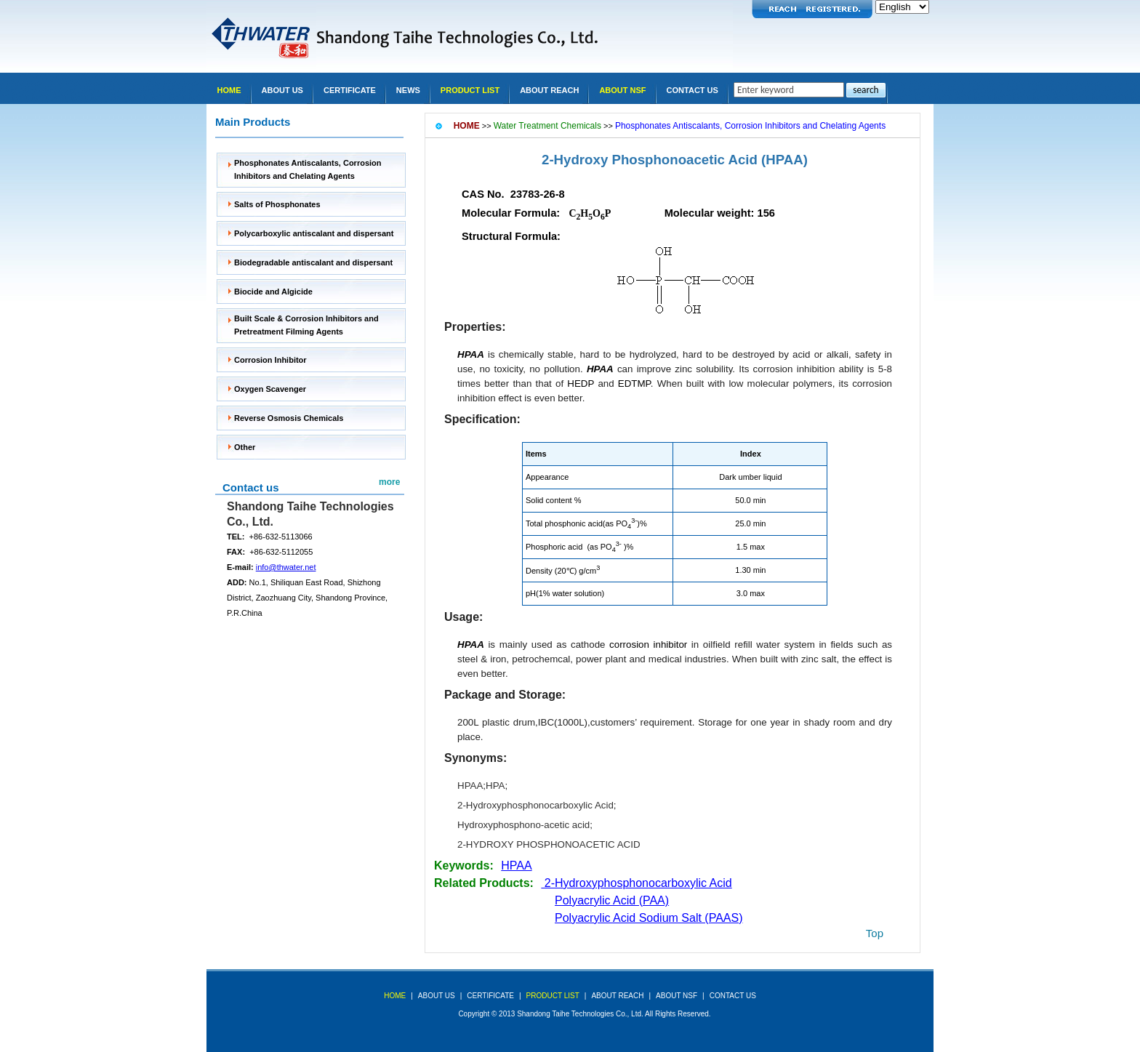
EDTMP (634, 383)
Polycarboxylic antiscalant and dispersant (313, 233)
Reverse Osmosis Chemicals (288, 418)
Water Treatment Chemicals (547, 126)
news (408, 90)
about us (436, 996)
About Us (282, 90)
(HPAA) (784, 159)
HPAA (470, 785)
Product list (470, 90)
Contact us (250, 487)
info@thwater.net (286, 567)
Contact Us (692, 90)
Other (244, 447)
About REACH (549, 90)
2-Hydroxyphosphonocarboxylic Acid (535, 805)
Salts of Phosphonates (277, 204)
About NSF (622, 90)
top (874, 933)
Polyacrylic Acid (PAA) (612, 900)
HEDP (580, 383)
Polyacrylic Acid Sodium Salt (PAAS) (648, 918)
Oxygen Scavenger (270, 389)
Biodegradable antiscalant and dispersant (313, 262)
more (389, 482)
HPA (495, 785)
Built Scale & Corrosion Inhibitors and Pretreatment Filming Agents (306, 325)
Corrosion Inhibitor (270, 360)
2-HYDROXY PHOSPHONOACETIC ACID (549, 844)
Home (229, 90)
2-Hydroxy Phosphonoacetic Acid (650, 159)
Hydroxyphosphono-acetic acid (523, 824)
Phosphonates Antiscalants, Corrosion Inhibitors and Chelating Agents (308, 169)
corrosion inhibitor (648, 644)
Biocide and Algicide (273, 291)
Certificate (350, 90)
